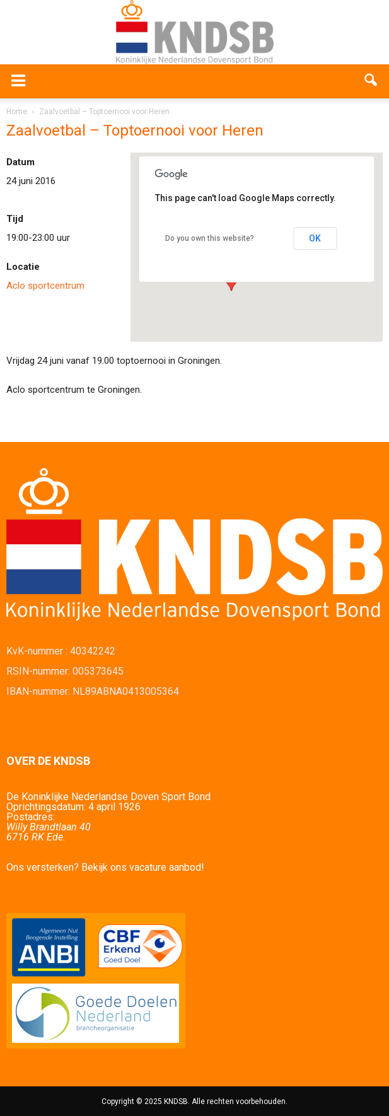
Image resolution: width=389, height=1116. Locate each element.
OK (315, 238)
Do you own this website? (209, 238)
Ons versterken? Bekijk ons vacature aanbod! (105, 867)
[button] (371, 81)
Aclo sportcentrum (45, 285)
